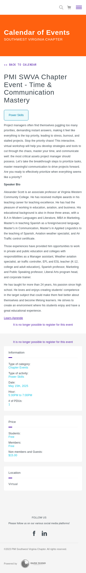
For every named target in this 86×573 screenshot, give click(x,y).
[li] (44, 535)
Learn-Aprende (13, 318)
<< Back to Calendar (20, 64)
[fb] (34, 535)
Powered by (10, 563)
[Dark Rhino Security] (33, 563)
